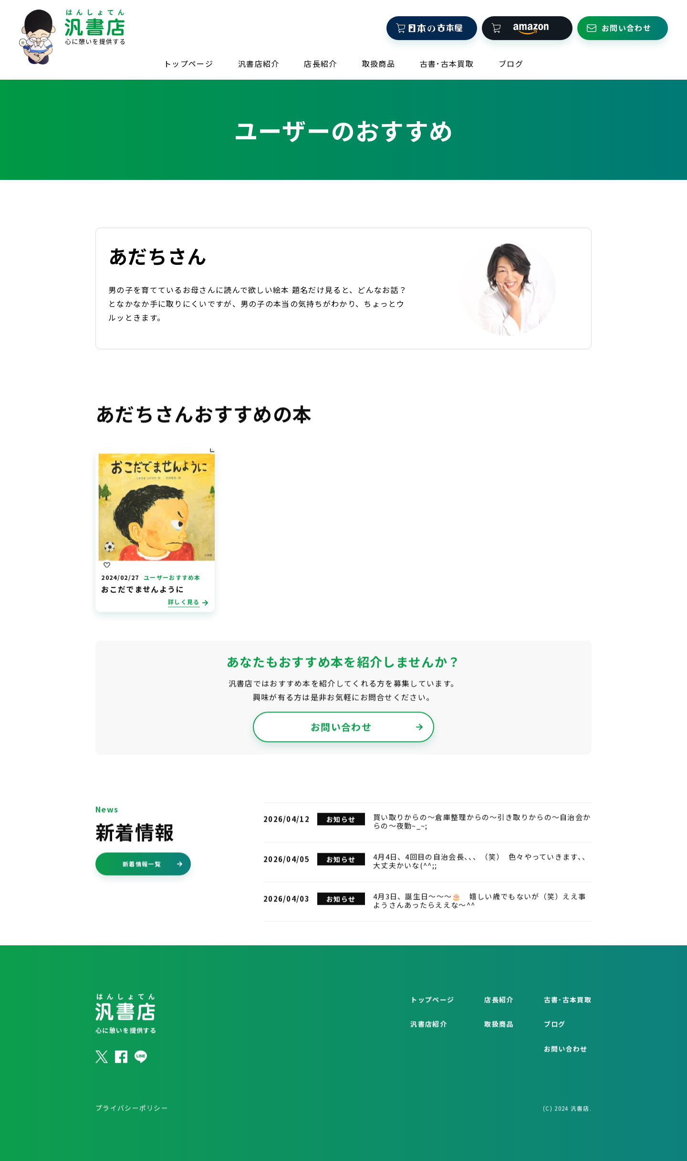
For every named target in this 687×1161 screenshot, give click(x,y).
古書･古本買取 (447, 60)
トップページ (188, 60)
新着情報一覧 (153, 886)
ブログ (511, 60)
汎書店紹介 (259, 60)
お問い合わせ (367, 749)
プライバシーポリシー (131, 1130)
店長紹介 (320, 60)
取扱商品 (378, 60)
